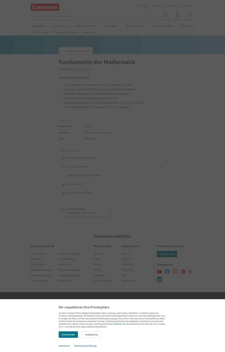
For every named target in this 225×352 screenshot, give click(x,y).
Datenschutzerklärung (85, 345)
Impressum (64, 345)
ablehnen (118, 324)
